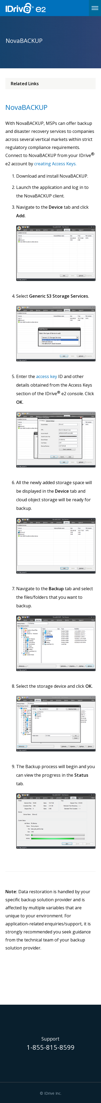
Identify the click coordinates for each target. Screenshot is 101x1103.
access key (46, 376)
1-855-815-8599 (51, 1048)
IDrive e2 (39, 8)
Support (50, 1039)
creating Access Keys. (55, 164)
